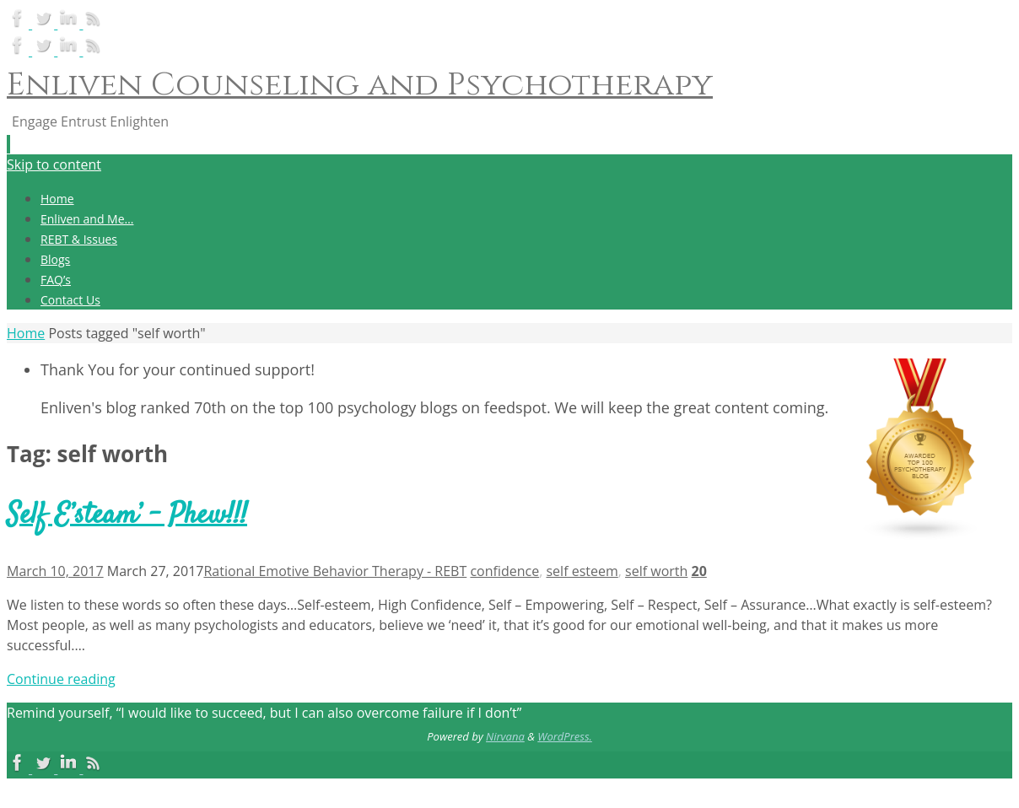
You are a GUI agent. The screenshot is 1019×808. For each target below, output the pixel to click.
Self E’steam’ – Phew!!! (127, 515)
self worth (656, 571)
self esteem (581, 571)
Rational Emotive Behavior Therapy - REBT (334, 571)
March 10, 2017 (55, 571)
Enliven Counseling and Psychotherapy (360, 84)
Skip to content (54, 164)
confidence (504, 571)
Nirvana (505, 736)
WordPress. (564, 736)
